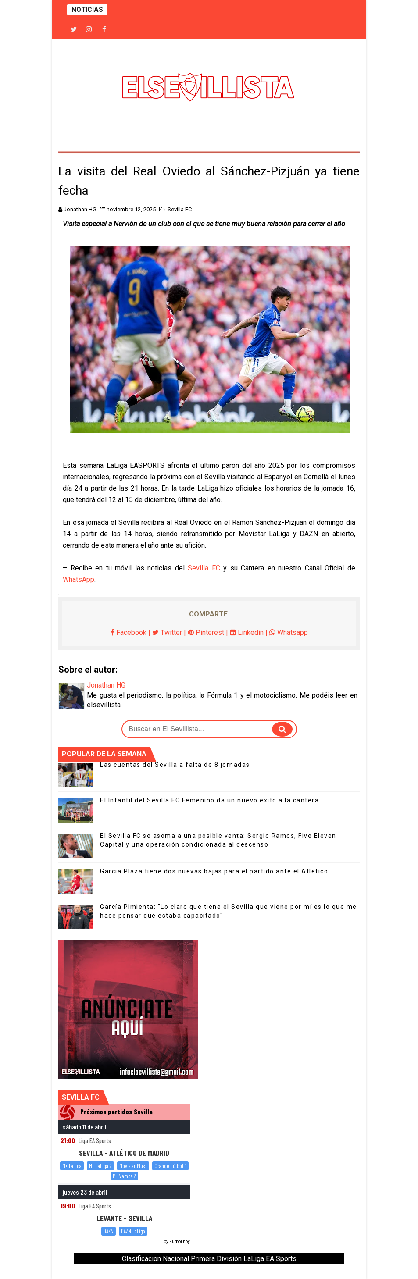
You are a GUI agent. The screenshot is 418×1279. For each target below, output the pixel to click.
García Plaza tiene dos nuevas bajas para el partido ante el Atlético (214, 871)
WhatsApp (78, 579)
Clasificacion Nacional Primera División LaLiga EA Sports (209, 1258)
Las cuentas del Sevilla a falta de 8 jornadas (175, 764)
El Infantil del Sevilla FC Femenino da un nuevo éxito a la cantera (209, 800)
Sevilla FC (180, 209)
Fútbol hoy (179, 1241)
